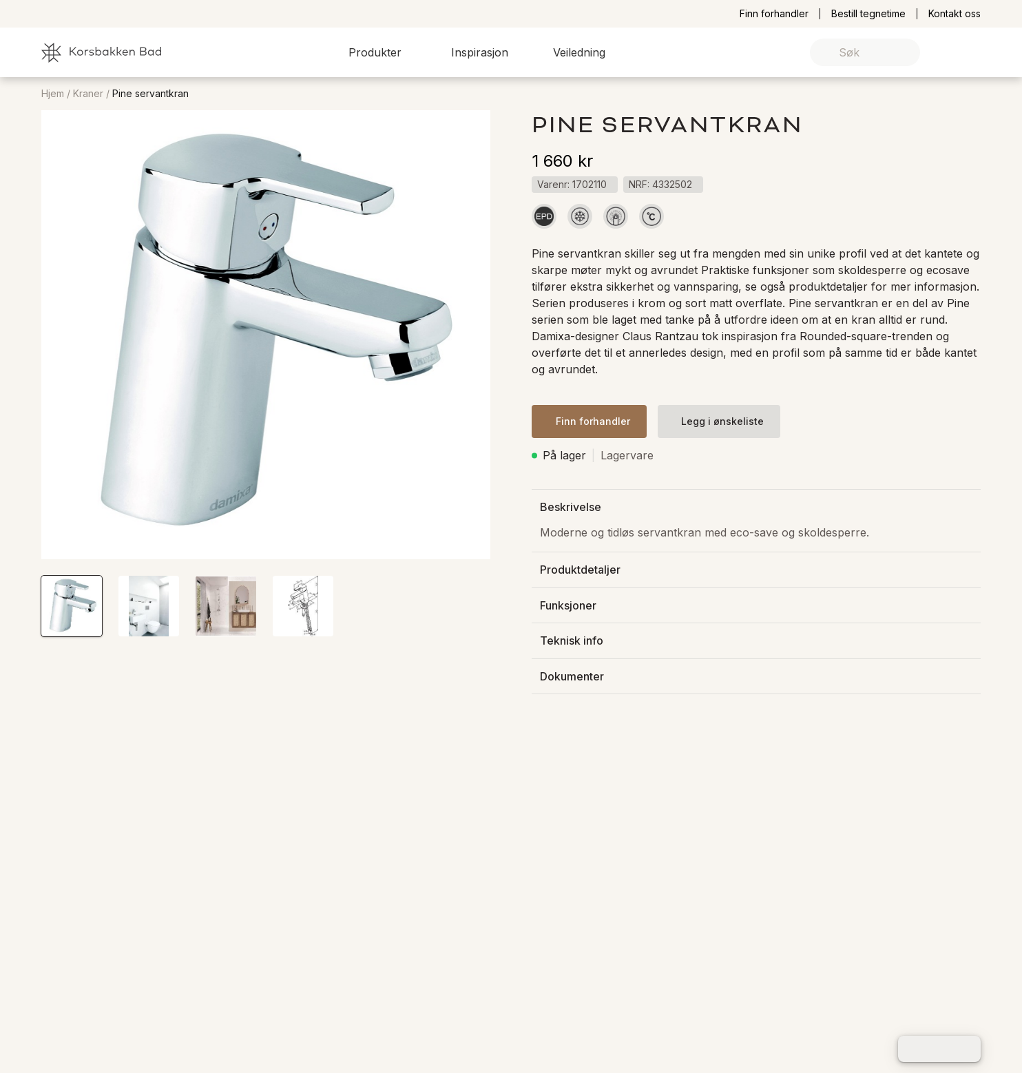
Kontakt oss (954, 13)
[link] (949, 53)
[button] (383, 52)
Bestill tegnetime (868, 13)
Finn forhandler (774, 13)
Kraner (88, 93)
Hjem (52, 93)
